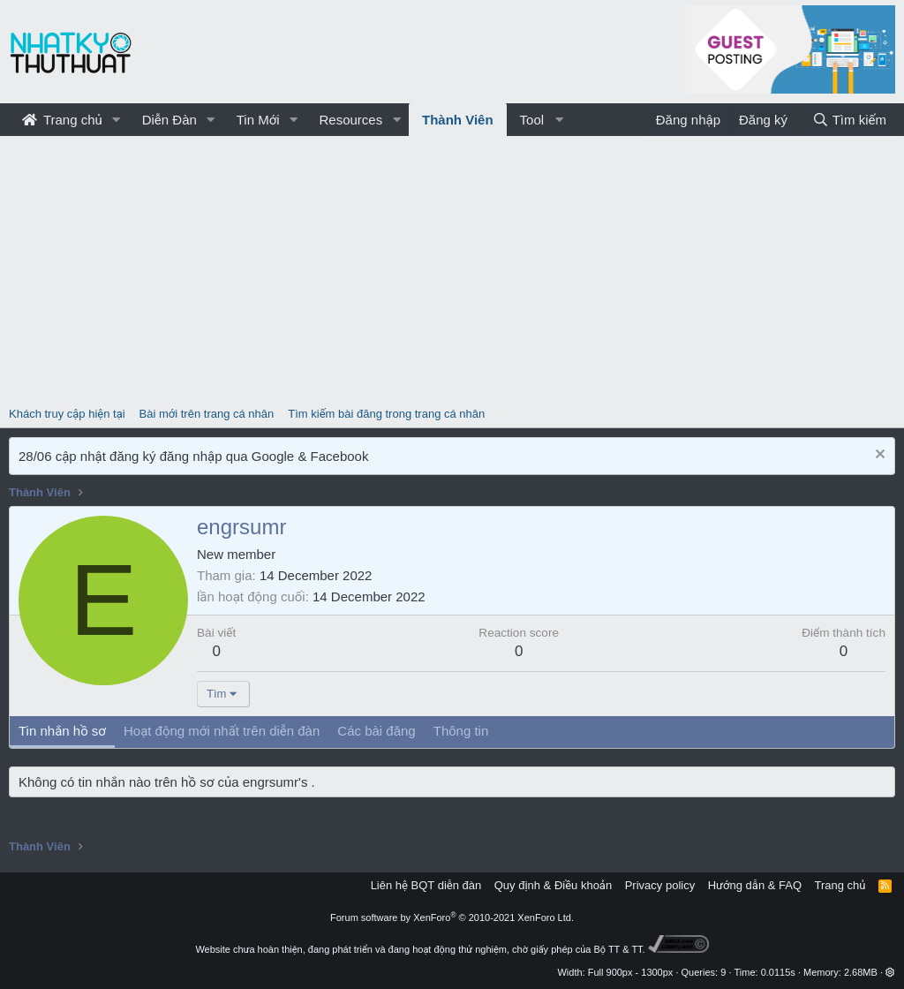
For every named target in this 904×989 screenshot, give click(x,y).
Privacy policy (660, 885)
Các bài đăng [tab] (376, 730)
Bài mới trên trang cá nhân (207, 413)
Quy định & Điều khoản (553, 885)
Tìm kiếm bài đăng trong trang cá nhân (386, 413)
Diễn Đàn (169, 119)
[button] (116, 119)
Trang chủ (62, 119)
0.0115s (778, 972)
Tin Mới (258, 119)
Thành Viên (457, 119)
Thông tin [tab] (461, 730)
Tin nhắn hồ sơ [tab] (62, 730)
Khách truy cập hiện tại (67, 413)
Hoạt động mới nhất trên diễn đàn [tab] (222, 730)
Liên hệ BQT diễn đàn (426, 885)
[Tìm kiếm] (849, 119)
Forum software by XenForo (452, 917)
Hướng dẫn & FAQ (755, 885)
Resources (350, 119)
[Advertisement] (452, 268)
